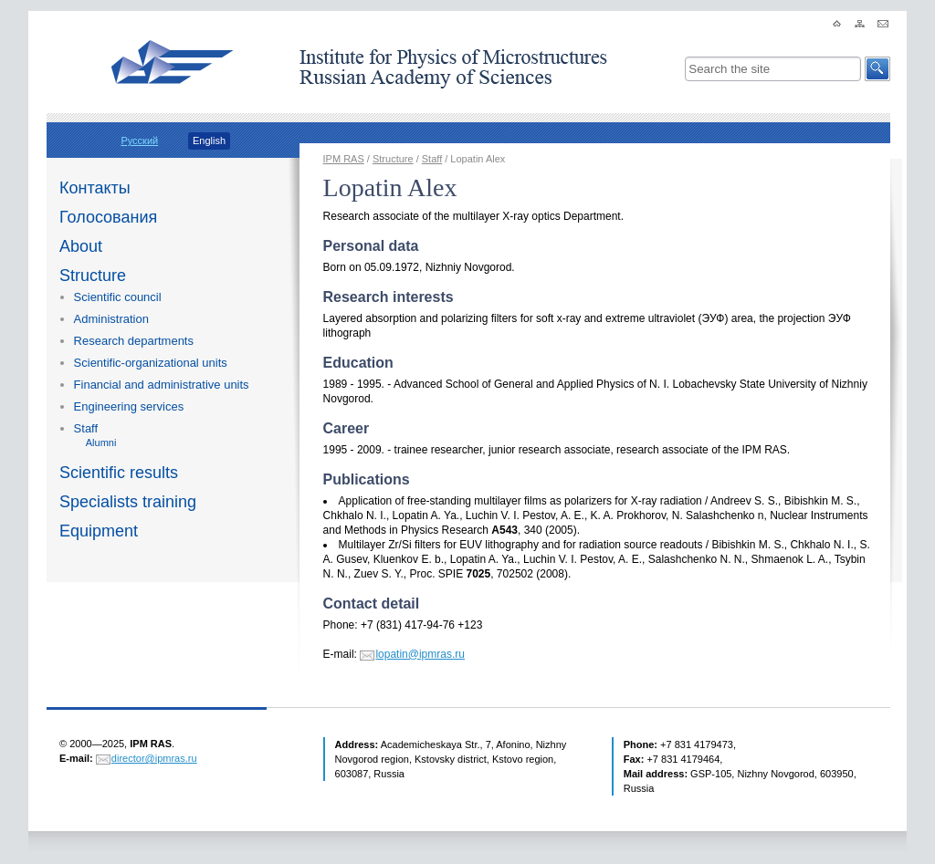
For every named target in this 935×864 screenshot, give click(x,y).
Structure (92, 275)
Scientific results (118, 472)
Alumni (101, 442)
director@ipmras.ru (154, 758)
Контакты (95, 188)
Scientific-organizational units (150, 363)
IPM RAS (343, 158)
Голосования (108, 217)
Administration (111, 319)
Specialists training (127, 502)
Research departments (134, 341)
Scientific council (118, 297)
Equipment (98, 531)
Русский (139, 140)
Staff (86, 428)
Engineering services (129, 406)
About (80, 246)
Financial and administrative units (161, 384)
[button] (877, 69)
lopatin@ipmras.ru (420, 654)
